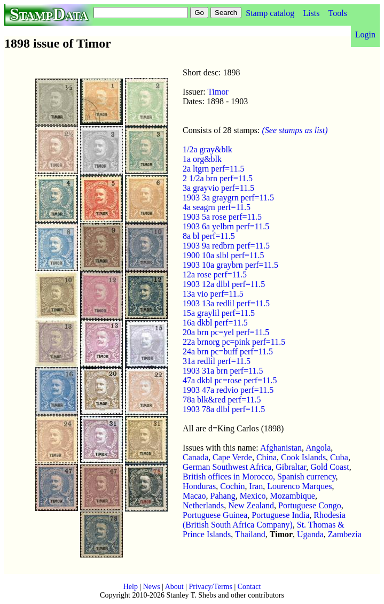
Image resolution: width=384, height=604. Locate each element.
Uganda (310, 534)
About (174, 587)
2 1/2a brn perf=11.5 (218, 178)
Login (365, 34)
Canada (195, 457)
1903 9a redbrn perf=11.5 (226, 245)
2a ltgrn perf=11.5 (214, 168)
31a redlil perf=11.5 (216, 361)
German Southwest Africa (227, 466)
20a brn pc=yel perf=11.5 (226, 332)
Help (130, 587)
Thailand (250, 534)
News (151, 587)
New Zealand (251, 505)
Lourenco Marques (299, 486)
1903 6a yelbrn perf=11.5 (226, 226)
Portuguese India (280, 515)
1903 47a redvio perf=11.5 (228, 389)
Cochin (232, 486)
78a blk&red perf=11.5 (222, 399)
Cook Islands (303, 457)
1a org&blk (202, 159)
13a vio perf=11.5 (213, 293)
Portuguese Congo (309, 505)
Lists (311, 13)
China (266, 457)
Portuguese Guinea (215, 515)
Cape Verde (232, 457)
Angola (318, 447)
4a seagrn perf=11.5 (216, 207)
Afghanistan (281, 447)
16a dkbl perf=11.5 (215, 322)
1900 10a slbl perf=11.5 (223, 255)
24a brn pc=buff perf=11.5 (228, 351)
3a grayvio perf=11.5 (218, 187)
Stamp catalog (270, 13)
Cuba (339, 457)
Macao (194, 495)
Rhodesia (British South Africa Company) (264, 519)
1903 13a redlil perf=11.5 (226, 303)
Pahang (223, 495)
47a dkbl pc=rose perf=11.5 (230, 380)
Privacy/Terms (210, 587)
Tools (337, 13)
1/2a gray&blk (207, 149)
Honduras (199, 486)
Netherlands (203, 505)
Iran (256, 486)
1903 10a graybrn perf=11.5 (230, 264)
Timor (217, 91)
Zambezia (345, 534)
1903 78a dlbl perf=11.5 (224, 409)
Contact (249, 587)
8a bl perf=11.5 (209, 236)
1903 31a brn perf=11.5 (223, 370)
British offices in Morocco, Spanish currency (259, 476)
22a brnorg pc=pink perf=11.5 (234, 341)
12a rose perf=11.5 (215, 274)
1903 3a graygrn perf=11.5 (228, 197)
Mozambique (292, 495)
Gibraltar (291, 466)
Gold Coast (329, 466)
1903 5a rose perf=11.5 (222, 216)
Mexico (253, 495)
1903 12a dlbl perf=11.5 (224, 284)
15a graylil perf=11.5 (219, 313)
